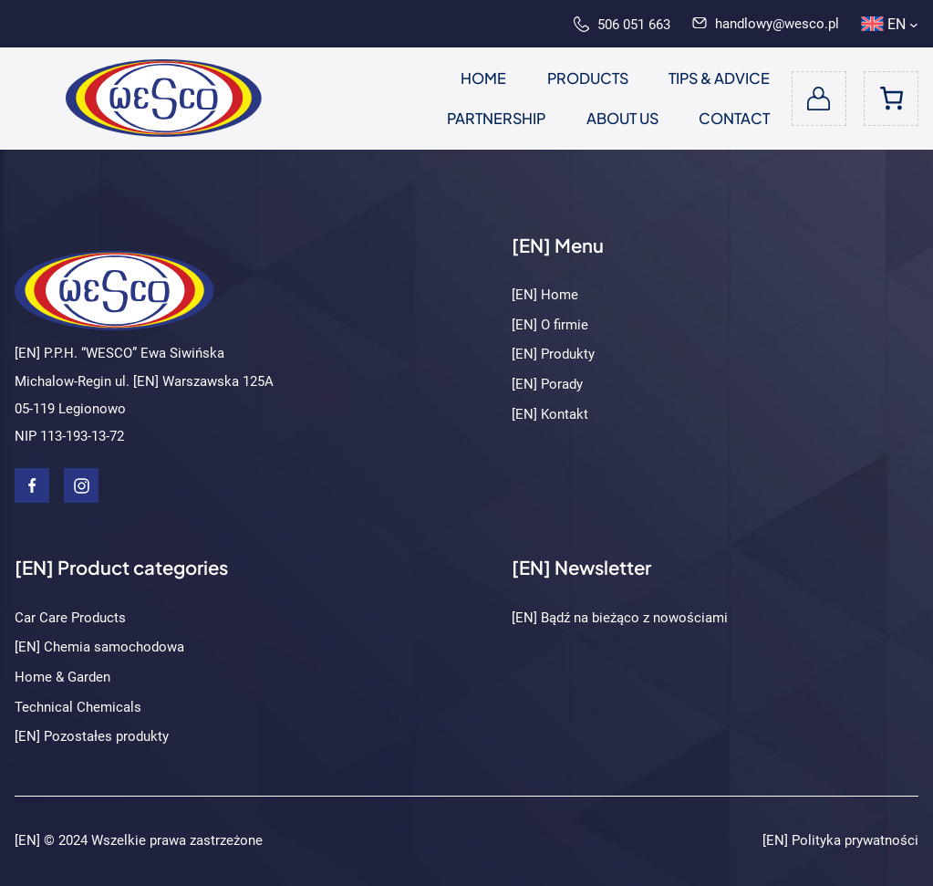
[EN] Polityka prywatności (840, 840)
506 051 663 (622, 24)
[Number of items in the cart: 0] (891, 98)
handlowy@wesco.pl (765, 24)
